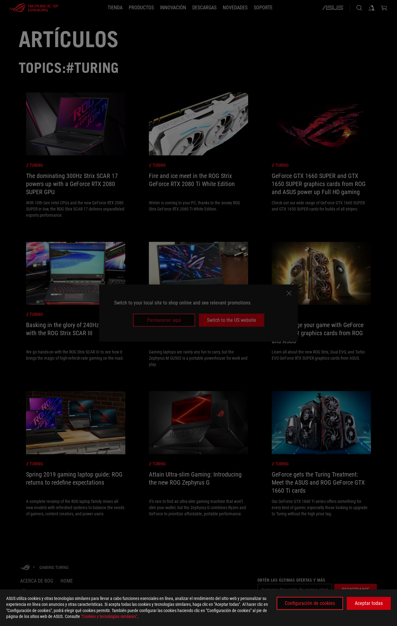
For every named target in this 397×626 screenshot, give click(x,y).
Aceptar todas (369, 603)
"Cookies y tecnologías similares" (109, 616)
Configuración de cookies (310, 603)
